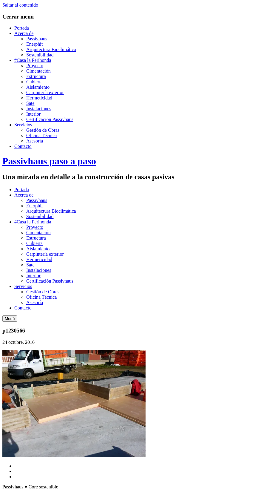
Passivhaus (36, 38)
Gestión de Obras (42, 130)
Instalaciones (38, 108)
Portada (21, 27)
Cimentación (38, 70)
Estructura (36, 76)
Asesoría (34, 140)
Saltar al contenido (20, 4)
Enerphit (34, 44)
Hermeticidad (39, 97)
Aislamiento (38, 87)
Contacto (23, 146)
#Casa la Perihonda (32, 60)
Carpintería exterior (45, 92)
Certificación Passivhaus (49, 119)
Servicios (23, 124)
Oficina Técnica (41, 135)
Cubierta (34, 81)
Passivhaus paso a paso (49, 161)
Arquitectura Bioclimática (51, 49)
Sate (30, 103)
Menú (10, 318)
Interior (33, 114)
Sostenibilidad (40, 54)
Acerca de (23, 33)
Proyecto (34, 65)
